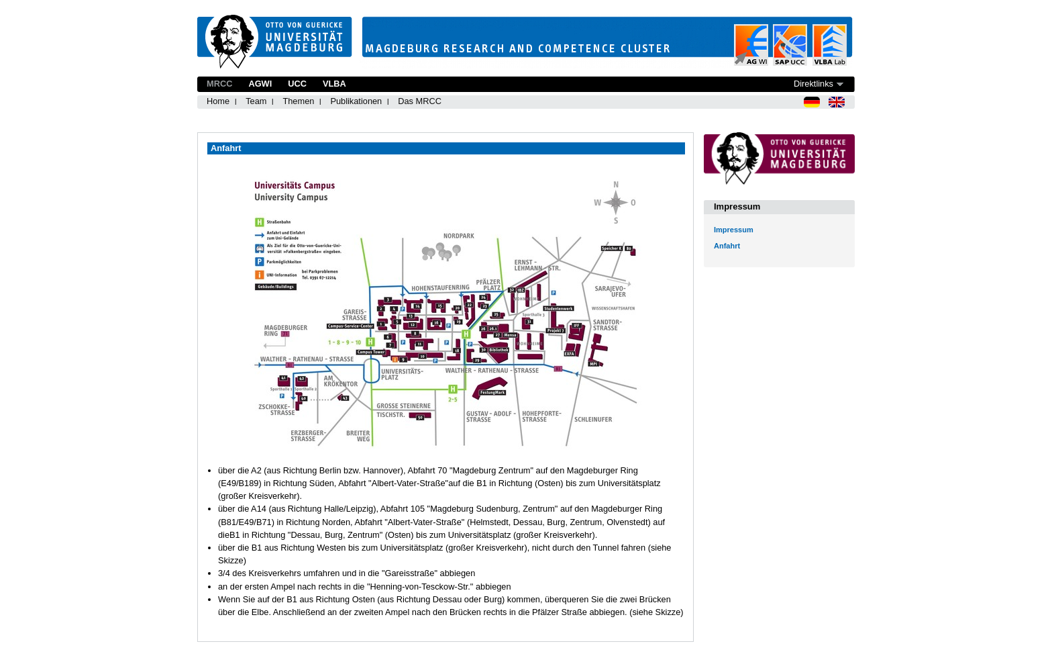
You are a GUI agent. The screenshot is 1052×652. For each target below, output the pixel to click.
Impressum (733, 230)
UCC (297, 84)
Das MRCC (419, 101)
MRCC (219, 84)
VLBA (334, 84)
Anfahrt (727, 246)
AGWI (260, 84)
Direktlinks (813, 84)
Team (256, 101)
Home (218, 101)
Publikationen (356, 101)
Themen (298, 101)
